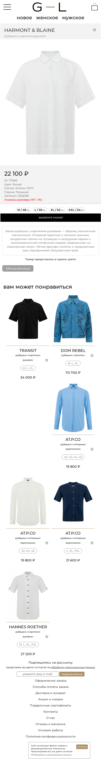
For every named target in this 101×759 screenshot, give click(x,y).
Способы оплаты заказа (51, 687)
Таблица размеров (18, 268)
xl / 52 (57, 209)
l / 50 (40, 209)
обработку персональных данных (73, 667)
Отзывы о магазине (51, 724)
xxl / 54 (76, 209)
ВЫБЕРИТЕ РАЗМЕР (51, 217)
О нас (50, 718)
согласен (82, 746)
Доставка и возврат (51, 693)
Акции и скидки (50, 699)
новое (24, 17)
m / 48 (23, 209)
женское (47, 17)
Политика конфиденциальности (51, 736)
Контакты (50, 711)
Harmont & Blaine (29, 30)
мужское (73, 17)
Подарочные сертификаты (50, 705)
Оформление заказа (50, 680)
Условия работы (50, 730)
